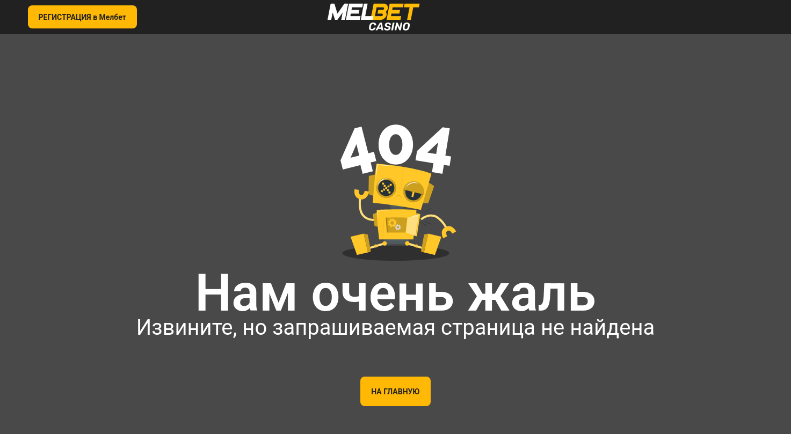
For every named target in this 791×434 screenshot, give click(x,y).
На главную (395, 391)
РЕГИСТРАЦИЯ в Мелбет (82, 17)
